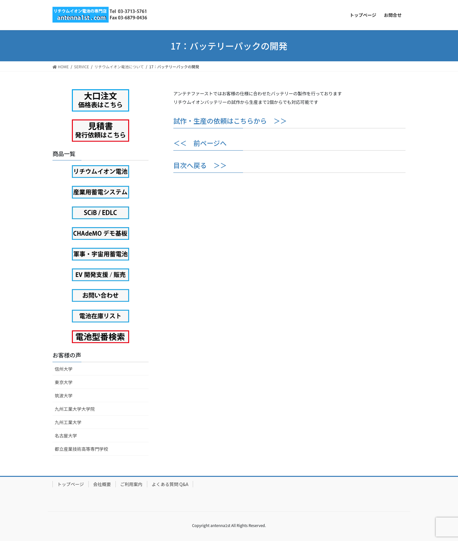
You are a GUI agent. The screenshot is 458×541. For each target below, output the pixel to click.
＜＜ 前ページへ (200, 143)
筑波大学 (64, 395)
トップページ (70, 484)
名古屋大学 (66, 435)
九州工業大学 (68, 422)
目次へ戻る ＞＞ (200, 165)
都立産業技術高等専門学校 (81, 449)
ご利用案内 (131, 484)
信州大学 (64, 369)
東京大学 (64, 382)
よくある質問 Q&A (170, 484)
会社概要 (102, 484)
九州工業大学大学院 (75, 409)
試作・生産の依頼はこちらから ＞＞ (230, 120)
